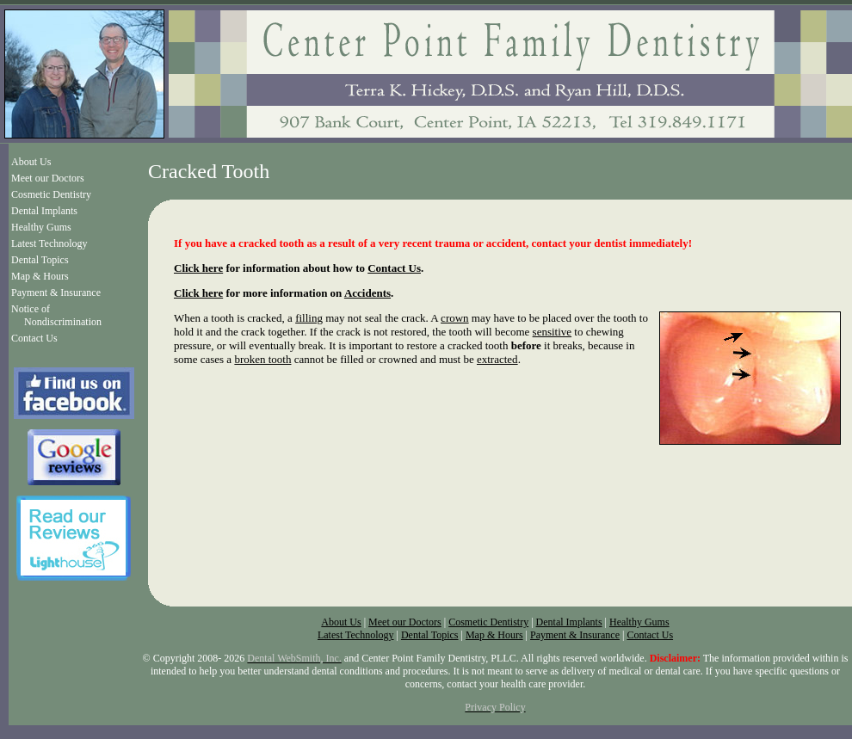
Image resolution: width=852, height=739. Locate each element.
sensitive (552, 331)
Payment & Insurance (56, 292)
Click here (198, 268)
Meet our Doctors (47, 178)
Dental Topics (40, 260)
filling (309, 317)
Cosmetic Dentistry (51, 194)
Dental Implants (44, 211)
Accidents (367, 292)
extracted (497, 359)
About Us (31, 162)
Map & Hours (40, 276)
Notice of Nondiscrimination (56, 315)
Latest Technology (49, 243)
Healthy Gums (41, 227)
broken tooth (262, 359)
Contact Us (34, 338)
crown (455, 317)
